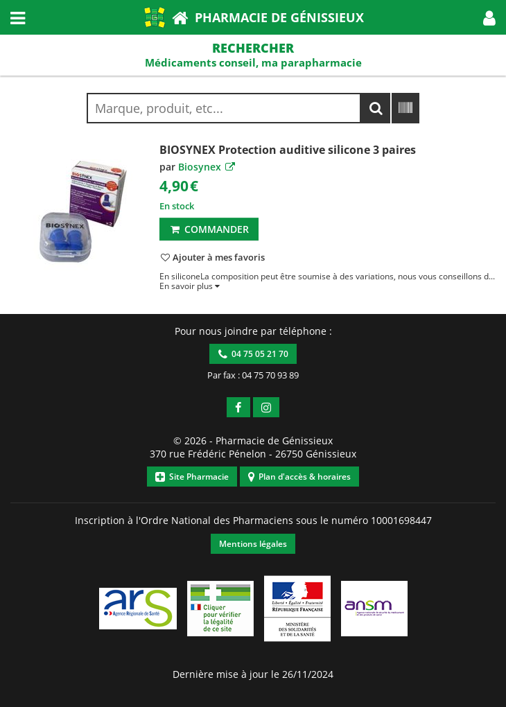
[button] (489, 17)
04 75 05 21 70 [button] (253, 354)
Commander (209, 229)
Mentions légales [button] (253, 544)
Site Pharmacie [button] (192, 476)
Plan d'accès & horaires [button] (299, 476)
